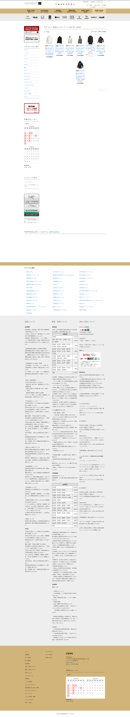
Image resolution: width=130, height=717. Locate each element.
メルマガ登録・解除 (30, 696)
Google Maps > (70, 662)
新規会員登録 (85, 1)
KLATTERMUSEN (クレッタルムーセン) (42, 17)
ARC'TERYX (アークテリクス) (27, 17)
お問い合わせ (96, 5)
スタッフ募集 (88, 5)
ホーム (26, 651)
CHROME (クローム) (50, 17)
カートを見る (48, 654)
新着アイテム (31, 11)
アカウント (99, 1)
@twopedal (54, 232)
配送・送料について (30, 669)
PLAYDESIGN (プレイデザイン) (57, 17)
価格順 (100, 31)
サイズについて (29, 675)
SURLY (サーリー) (94, 17)
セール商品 (28, 657)
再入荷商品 (28, 660)
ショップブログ (99, 11)
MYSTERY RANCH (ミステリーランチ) (64, 17)
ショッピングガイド (101, 7)
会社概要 (103, 5)
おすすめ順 (94, 31)
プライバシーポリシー (31, 690)
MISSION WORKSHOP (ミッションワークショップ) (72, 17)
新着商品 (27, 654)
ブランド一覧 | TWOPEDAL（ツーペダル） (31, 185)
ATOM (30, 702)
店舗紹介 (85, 11)
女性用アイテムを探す (72, 11)
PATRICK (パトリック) (79, 17)
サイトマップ (28, 693)
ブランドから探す (58, 11)
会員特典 (92, 1)
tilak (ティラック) (35, 17)
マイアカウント (49, 651)
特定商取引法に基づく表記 (32, 687)
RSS (26, 702)
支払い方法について (30, 666)
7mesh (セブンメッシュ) (86, 17)
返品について (28, 672)
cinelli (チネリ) (101, 17)
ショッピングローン (28, 181)
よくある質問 (91, 7)
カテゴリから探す (44, 11)
